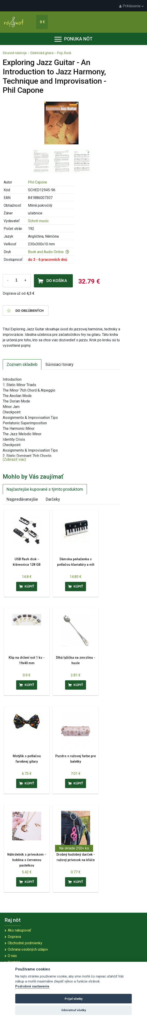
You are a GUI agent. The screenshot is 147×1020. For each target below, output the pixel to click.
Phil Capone (37, 182)
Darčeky (53, 499)
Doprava (14, 937)
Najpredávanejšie (22, 499)
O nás (12, 956)
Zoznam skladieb (22, 364)
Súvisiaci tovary (59, 364)
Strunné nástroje (15, 53)
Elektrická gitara (41, 53)
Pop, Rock (64, 53)
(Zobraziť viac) (14, 459)
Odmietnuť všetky (73, 1010)
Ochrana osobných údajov (28, 949)
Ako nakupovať (19, 930)
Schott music (38, 221)
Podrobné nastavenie (32, 986)
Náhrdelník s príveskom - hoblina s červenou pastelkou (26, 860)
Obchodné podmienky (25, 943)
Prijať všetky (74, 998)
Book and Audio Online (48, 252)
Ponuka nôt (73, 39)
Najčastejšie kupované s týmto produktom (45, 489)
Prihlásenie (131, 6)
